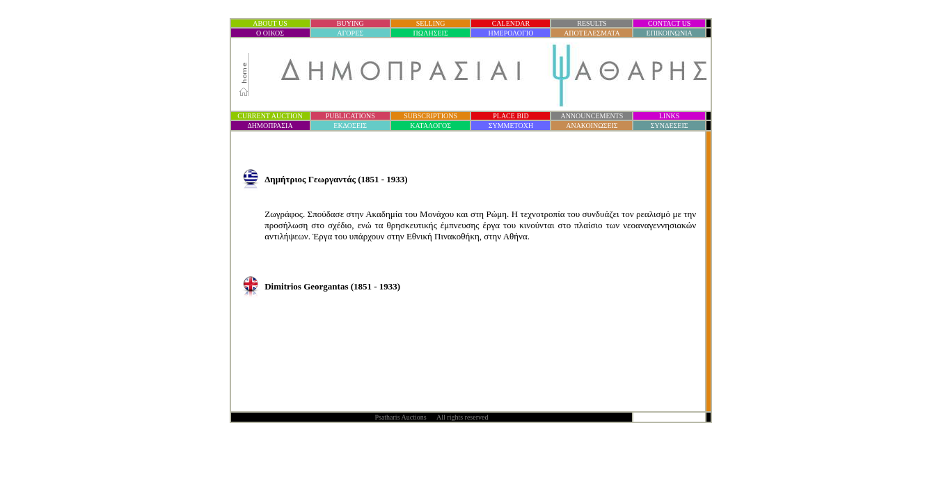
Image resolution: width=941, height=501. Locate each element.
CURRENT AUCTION (269, 116)
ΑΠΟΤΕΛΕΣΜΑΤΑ (592, 33)
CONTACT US (669, 23)
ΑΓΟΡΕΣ (350, 33)
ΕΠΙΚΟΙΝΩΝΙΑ (670, 33)
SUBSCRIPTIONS (430, 116)
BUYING (350, 23)
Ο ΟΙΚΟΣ (270, 33)
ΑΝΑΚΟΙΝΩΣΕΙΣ (591, 125)
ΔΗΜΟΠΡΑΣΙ (269, 125)
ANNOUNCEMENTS (591, 116)
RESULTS (591, 23)
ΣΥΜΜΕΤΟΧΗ (511, 125)
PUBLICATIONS (350, 116)
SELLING (430, 23)
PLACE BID (510, 116)
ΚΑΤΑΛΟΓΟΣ (430, 125)
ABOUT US (270, 23)
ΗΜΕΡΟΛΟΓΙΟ (510, 33)
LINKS (669, 116)
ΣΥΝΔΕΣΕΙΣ (669, 125)
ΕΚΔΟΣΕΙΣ (350, 125)
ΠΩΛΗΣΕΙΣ (430, 33)
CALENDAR (511, 23)
